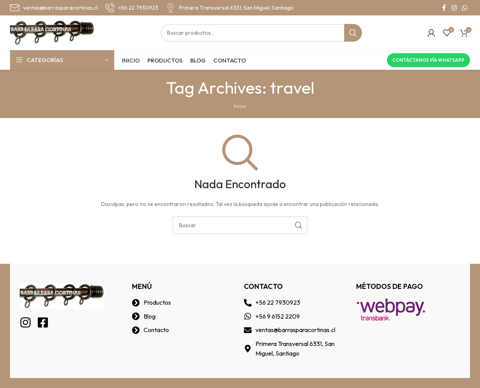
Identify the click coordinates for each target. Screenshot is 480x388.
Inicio (240, 106)
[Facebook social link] (444, 7)
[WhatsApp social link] (465, 7)
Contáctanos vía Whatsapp (428, 60)
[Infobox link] (54, 7)
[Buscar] (261, 33)
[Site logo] (52, 32)
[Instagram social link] (454, 7)
